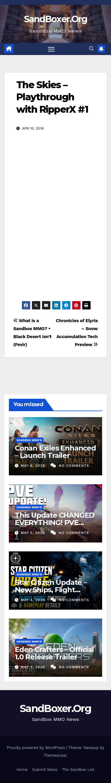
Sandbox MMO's (29, 440)
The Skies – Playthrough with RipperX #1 (52, 97)
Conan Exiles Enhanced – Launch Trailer (55, 452)
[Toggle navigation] (51, 49)
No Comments (74, 466)
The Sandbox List (78, 769)
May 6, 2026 (33, 466)
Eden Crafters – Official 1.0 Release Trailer (54, 653)
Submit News (44, 769)
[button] (91, 48)
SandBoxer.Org (55, 19)
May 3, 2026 (33, 667)
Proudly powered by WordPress (36, 747)
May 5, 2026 (33, 533)
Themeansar (55, 755)
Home (22, 769)
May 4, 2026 (34, 600)
